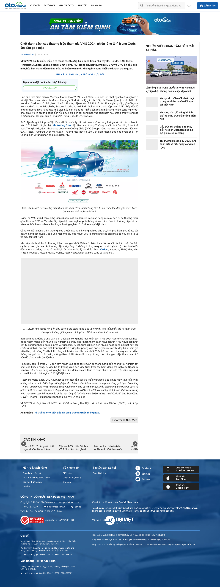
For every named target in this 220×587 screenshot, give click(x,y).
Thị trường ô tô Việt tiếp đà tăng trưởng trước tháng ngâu (66, 412)
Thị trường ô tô (26, 54)
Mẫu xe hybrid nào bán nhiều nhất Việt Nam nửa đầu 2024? (108, 448)
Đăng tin (207, 5)
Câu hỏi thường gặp (32, 482)
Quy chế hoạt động (72, 477)
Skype (76, 506)
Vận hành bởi (113, 520)
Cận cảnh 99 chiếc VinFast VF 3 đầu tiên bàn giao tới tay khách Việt (74, 448)
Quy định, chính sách (33, 473)
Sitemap (67, 482)
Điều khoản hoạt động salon (36, 477)
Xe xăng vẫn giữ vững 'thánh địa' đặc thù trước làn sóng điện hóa (178, 115)
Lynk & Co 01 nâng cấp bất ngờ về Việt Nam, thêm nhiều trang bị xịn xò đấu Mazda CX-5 (39, 448)
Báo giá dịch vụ (100, 473)
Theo (124, 420)
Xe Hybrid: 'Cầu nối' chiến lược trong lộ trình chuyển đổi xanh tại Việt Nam (177, 101)
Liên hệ (26, 486)
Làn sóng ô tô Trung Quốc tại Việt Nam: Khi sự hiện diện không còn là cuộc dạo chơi (170, 89)
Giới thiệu (67, 473)
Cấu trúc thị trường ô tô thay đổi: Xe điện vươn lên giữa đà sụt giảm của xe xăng (176, 130)
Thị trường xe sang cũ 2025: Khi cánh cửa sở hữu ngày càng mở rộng (178, 144)
